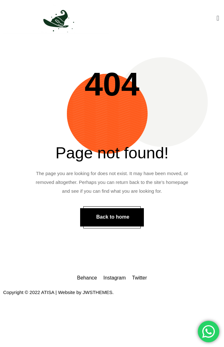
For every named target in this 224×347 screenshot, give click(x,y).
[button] (218, 18)
